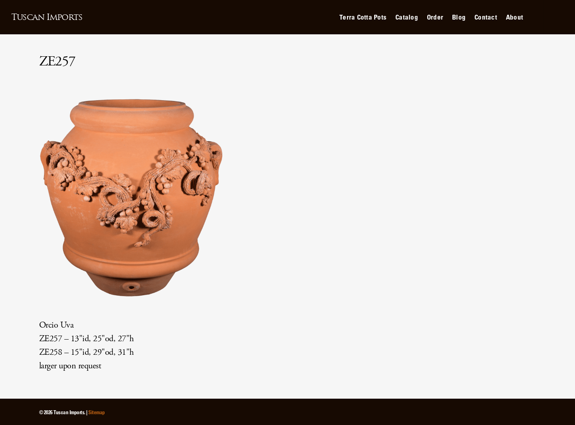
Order (435, 17)
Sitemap (96, 412)
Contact (485, 17)
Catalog (406, 17)
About (514, 17)
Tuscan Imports (46, 17)
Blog (459, 17)
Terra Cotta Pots (363, 17)
